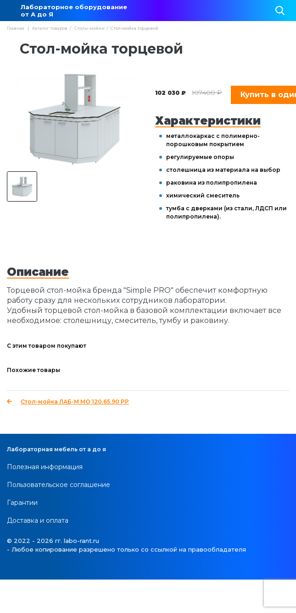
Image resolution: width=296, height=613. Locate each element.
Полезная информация (45, 467)
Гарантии (22, 502)
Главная (15, 28)
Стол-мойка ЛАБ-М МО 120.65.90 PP (68, 401)
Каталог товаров (49, 28)
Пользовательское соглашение (58, 485)
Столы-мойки (89, 28)
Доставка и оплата (37, 520)
